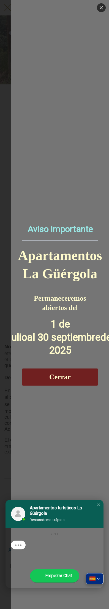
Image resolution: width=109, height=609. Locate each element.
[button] (98, 504)
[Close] (101, 7)
